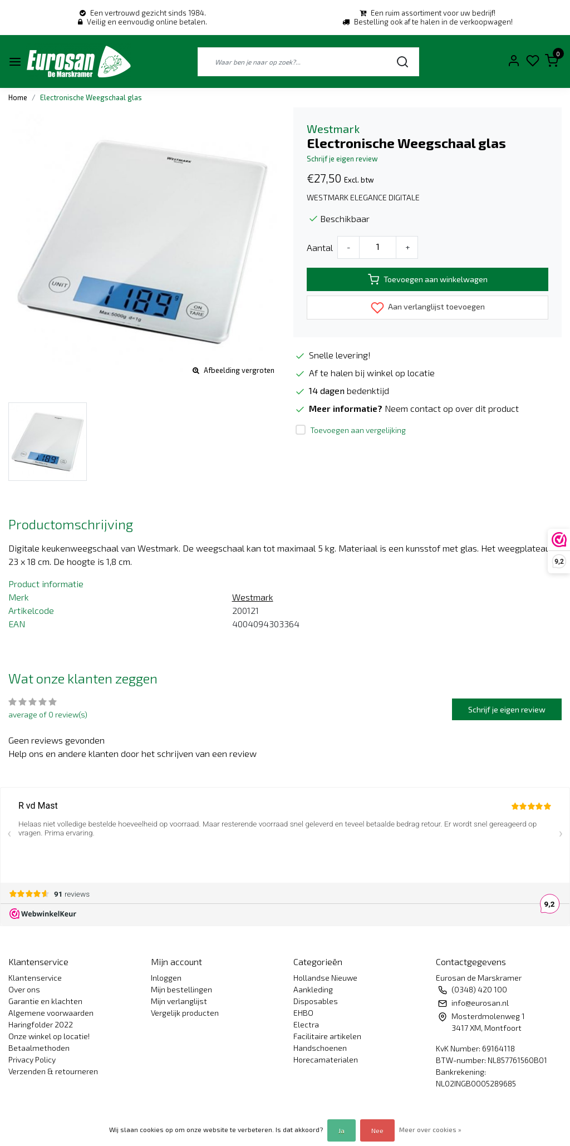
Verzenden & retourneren (53, 1071)
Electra (306, 1024)
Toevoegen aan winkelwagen (428, 279)
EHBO (303, 1012)
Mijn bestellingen (181, 989)
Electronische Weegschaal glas (91, 97)
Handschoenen (320, 1047)
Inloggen (166, 977)
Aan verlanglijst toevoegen (428, 307)
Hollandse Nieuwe (325, 977)
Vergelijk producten (185, 1012)
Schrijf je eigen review (342, 158)
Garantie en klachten (45, 1001)
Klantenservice (35, 977)
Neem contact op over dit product (452, 408)
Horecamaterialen (325, 1059)
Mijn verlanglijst (179, 1001)
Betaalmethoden (39, 1047)
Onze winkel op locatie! (49, 1036)
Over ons (24, 989)
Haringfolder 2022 (40, 1024)
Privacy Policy (32, 1059)
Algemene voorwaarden (51, 1012)
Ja (341, 1130)
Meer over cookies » (430, 1129)
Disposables (315, 1001)
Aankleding (313, 989)
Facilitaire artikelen (327, 1036)
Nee (377, 1130)
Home (17, 97)
